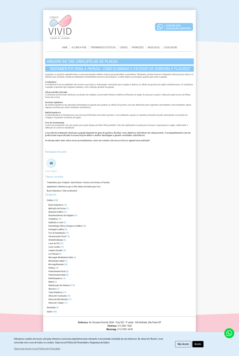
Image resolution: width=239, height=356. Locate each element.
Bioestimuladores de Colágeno (61, 215)
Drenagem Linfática (56, 229)
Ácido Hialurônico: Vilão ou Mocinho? (62, 191)
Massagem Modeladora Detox (60, 257)
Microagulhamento (56, 264)
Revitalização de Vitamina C (59, 285)
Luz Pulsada (53, 254)
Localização (170, 47)
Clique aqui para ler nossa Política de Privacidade (37, 348)
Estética (50, 200)
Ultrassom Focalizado (57, 296)
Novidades (51, 307)
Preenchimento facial (57, 271)
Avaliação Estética (55, 212)
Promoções (138, 47)
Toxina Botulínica (55, 292)
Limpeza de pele (55, 250)
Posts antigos (51, 171)
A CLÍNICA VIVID (79, 47)
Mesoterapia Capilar (56, 261)
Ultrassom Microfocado (58, 299)
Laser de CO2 (54, 243)
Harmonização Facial (57, 236)
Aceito (198, 344)
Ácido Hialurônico (55, 205)
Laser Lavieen (54, 247)
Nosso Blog (154, 47)
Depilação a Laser (55, 222)
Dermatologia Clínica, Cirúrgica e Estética (65, 226)
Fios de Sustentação (56, 233)
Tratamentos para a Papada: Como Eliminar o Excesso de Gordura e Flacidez (119, 68)
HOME (65, 47)
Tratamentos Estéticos (103, 47)
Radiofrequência (55, 278)
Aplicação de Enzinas (57, 208)
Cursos (124, 47)
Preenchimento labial (57, 275)
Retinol (51, 282)
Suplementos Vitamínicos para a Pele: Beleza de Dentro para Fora (73, 186)
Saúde (49, 312)
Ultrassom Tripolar (56, 303)
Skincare (52, 289)
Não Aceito (183, 344)
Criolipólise (53, 219)
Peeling (51, 268)
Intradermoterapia (55, 240)
